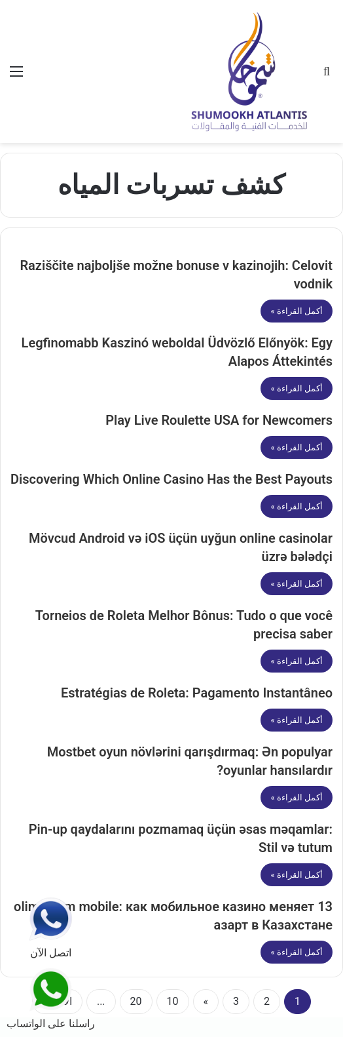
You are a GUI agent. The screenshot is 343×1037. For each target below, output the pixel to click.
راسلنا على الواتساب (51, 998)
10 (173, 1001)
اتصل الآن (50, 928)
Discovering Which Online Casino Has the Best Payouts (171, 479)
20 (136, 1001)
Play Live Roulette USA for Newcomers (219, 420)
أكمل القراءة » (296, 311)
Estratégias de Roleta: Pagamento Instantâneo (197, 693)
